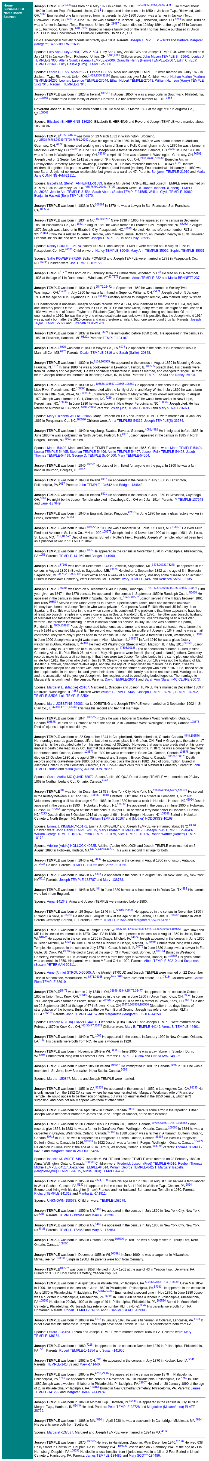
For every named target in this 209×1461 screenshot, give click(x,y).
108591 (115, 1253)
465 (111, 55)
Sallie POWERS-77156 (64, 258)
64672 (150, 928)
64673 (159, 928)
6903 (143, 158)
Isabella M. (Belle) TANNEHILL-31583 (74, 183)
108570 (81, 419)
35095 (63, 587)
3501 (104, 493)
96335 (99, 1087)
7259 (109, 397)
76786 (51, 139)
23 (159, 271)
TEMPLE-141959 (71, 556)
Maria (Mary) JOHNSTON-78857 (88, 769)
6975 (63, 346)
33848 (114, 990)
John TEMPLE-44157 (82, 1014)
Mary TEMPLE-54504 (133, 455)
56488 (193, 592)
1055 (90, 550)
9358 (67, 5)
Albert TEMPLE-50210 (160, 961)
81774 (63, 271)
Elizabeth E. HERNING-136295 (70, 122)
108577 (88, 751)
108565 (105, 361)
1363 (169, 97)
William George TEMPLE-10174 (57, 834)
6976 (122, 346)
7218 (90, 1344)
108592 (64, 1268)
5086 (174, 1064)
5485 (98, 1209)
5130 (105, 1180)
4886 (199, 633)
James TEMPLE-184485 (104, 1455)
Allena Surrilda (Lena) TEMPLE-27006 (87, 60)
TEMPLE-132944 (71, 1215)
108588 (182, 1122)
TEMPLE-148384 (131, 1056)
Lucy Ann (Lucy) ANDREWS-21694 (72, 52)
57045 (165, 1282)
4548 (187, 735)
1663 (99, 219)
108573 (192, 587)
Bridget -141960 (103, 556)
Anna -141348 (57, 901)
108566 (100, 383)
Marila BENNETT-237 (183, 278)
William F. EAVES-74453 (118, 692)
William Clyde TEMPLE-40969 (170, 192)
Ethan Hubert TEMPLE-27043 (131, 80)
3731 (58, 536)
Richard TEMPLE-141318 (53, 1193)
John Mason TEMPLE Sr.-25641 (166, 57)
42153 (132, 512)
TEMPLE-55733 (156, 375)
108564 (99, 204)
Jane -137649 (50, 503)
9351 (154, 5)
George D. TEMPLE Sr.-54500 (94, 455)
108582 (128, 910)
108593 (174, 1282)
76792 (84, 139)
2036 (98, 859)
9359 (85, 28)
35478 (125, 1004)
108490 (102, 295)
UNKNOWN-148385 (165, 1056)
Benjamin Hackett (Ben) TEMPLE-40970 (63, 196)
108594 (161, 1300)
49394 (142, 928)
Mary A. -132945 (103, 1215)
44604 (72, 135)
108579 (182, 790)
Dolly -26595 (140, 238)
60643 (131, 1109)
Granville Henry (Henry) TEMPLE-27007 (145, 60)
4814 (99, 1419)
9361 (117, 55)
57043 (157, 1282)
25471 (99, 286)
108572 (91, 526)
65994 (43, 261)
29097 (161, 5)
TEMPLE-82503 (45, 696)
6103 (78, 28)
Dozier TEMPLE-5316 (96, 353)
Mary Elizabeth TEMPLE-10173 (122, 830)
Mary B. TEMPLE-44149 (142, 1027)
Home (8, 5)
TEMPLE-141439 (59, 1364)
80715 (50, 1136)
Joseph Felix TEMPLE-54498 (163, 452)
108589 (88, 1141)
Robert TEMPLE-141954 (77, 1350)
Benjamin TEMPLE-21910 (170, 172)
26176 (180, 1441)
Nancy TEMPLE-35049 (112, 251)
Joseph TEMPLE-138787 (77, 880)
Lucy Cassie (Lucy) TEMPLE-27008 (85, 64)
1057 (104, 479)
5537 (119, 928)
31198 (106, 75)
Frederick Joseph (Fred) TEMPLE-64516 (146, 1163)
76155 (99, 976)
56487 (166, 587)
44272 (173, 790)
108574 (53, 601)
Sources (10, 17)
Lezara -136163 (58, 1332)
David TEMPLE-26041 (121, 679)
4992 (155, 429)
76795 (111, 186)
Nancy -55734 (185, 375)
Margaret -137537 (60, 1432)
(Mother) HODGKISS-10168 (152, 818)
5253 (140, 5)
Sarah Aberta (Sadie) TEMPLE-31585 (119, 192)
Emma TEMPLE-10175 (99, 834)
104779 (172, 1122)
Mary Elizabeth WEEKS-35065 (69, 416)
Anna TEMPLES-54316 (126, 421)
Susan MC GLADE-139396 (126, 1310)
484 (98, 888)
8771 (126, 928)
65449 (133, 1401)
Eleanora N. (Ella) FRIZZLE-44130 (72, 1022)
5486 (98, 1224)
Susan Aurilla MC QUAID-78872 (70, 777)
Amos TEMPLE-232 (146, 278)
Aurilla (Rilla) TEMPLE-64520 (104, 1171)
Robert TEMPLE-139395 (82, 1310)
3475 (155, 564)
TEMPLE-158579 (112, 1200)
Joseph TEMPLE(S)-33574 (163, 421)
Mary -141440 (89, 1364)
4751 (62, 1377)
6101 (84, 406)
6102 (97, 361)
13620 (157, 790)
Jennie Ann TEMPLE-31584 (70, 192)
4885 (57, 625)
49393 (134, 928)
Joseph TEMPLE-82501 (155, 692)
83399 (163, 1122)
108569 (129, 383)
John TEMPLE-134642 (95, 485)
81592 (135, 597)
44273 (43, 813)
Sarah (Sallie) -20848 (134, 353)
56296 (149, 1282)
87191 (63, 564)
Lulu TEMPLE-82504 (74, 696)
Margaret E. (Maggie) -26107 (68, 687)
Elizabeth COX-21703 (88, 323)
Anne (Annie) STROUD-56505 (69, 972)
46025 (69, 249)
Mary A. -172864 (103, 1230)
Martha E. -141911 (92, 1193)
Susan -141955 (113, 1350)
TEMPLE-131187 (115, 338)
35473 (63, 990)
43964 (165, 790)
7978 (115, 276)
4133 (98, 1319)
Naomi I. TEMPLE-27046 (68, 84)
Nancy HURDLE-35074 (64, 246)
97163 (111, 1132)
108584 (160, 951)
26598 (43, 139)
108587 (115, 1064)
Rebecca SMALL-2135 (175, 579)
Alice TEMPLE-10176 (133, 834)
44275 (110, 849)
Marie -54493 (56, 448)
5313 (98, 873)
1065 (98, 1035)
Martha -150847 (58, 1079)
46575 (128, 228)
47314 (73, 707)
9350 (147, 5)
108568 (119, 383)
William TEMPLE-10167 (107, 818)
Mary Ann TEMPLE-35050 (149, 251)
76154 (167, 976)
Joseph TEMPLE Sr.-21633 (150, 40)
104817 (183, 587)
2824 (98, 1180)
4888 (75, 690)
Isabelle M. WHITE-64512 (65, 1159)
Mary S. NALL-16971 (174, 408)
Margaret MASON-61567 (152, 920)
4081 (148, 429)
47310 (157, 587)
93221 (105, 332)
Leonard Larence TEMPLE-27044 (83, 80)
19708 (155, 1122)
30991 (170, 5)
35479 (98, 1025)
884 (62, 790)
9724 (178, 162)
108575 (91, 717)
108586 (144, 1004)
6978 (63, 351)
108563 (159, 158)
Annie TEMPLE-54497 (124, 452)
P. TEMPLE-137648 (188, 500)
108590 (119, 1238)
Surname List (14, 9)
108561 (105, 93)
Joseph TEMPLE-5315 (107, 238)
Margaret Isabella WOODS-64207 (75, 1151)
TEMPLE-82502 (186, 692)
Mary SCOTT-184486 (144, 1455)
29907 (105, 1373)
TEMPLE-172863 (71, 1230)
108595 (91, 1441)
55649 (120, 910)
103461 (94, 1387)
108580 (94, 794)
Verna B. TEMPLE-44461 (180, 1027)
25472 (108, 286)
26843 (44, 233)
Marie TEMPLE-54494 (186, 448)
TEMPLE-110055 (84, 865)
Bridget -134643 (130, 485)
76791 (76, 139)
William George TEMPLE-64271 (133, 1167)
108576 (194, 735)
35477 (139, 990)
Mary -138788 (113, 880)
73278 (171, 564)
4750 (98, 1373)
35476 (130, 990)
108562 (43, 112)
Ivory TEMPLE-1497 (137, 579)
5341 (99, 1359)
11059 (63, 135)
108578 (183, 751)
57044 (102, 1291)
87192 (77, 574)
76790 (68, 139)
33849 (122, 990)
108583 (176, 928)
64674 (167, 928)
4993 (67, 438)
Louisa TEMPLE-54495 (51, 452)
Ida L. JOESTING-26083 (65, 704)
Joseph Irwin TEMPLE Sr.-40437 (170, 830)
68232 (106, 219)
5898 (114, 1050)
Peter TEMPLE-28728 (124, 1407)
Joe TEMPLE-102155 (86, 263)
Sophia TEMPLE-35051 (187, 251)
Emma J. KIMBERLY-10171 (67, 826)
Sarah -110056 (115, 865)
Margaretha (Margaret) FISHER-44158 (133, 1014)
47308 (123, 647)
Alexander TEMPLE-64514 (88, 1167)
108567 (109, 383)
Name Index (13, 13)
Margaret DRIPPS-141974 (86, 1392)
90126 (174, 587)
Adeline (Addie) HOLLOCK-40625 (71, 846)
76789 (59, 139)
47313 (64, 707)
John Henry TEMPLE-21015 (76, 830)
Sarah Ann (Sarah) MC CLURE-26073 (172, 679)
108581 (104, 794)
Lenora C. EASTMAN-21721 (67, 72)
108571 (91, 464)
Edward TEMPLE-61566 (109, 920)
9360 (43, 14)
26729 (163, 564)
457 (150, 587)
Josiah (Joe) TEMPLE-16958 (131, 408)
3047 (143, 1305)
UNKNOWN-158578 (61, 1200)
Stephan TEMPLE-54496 (88, 452)
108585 (134, 1004)
